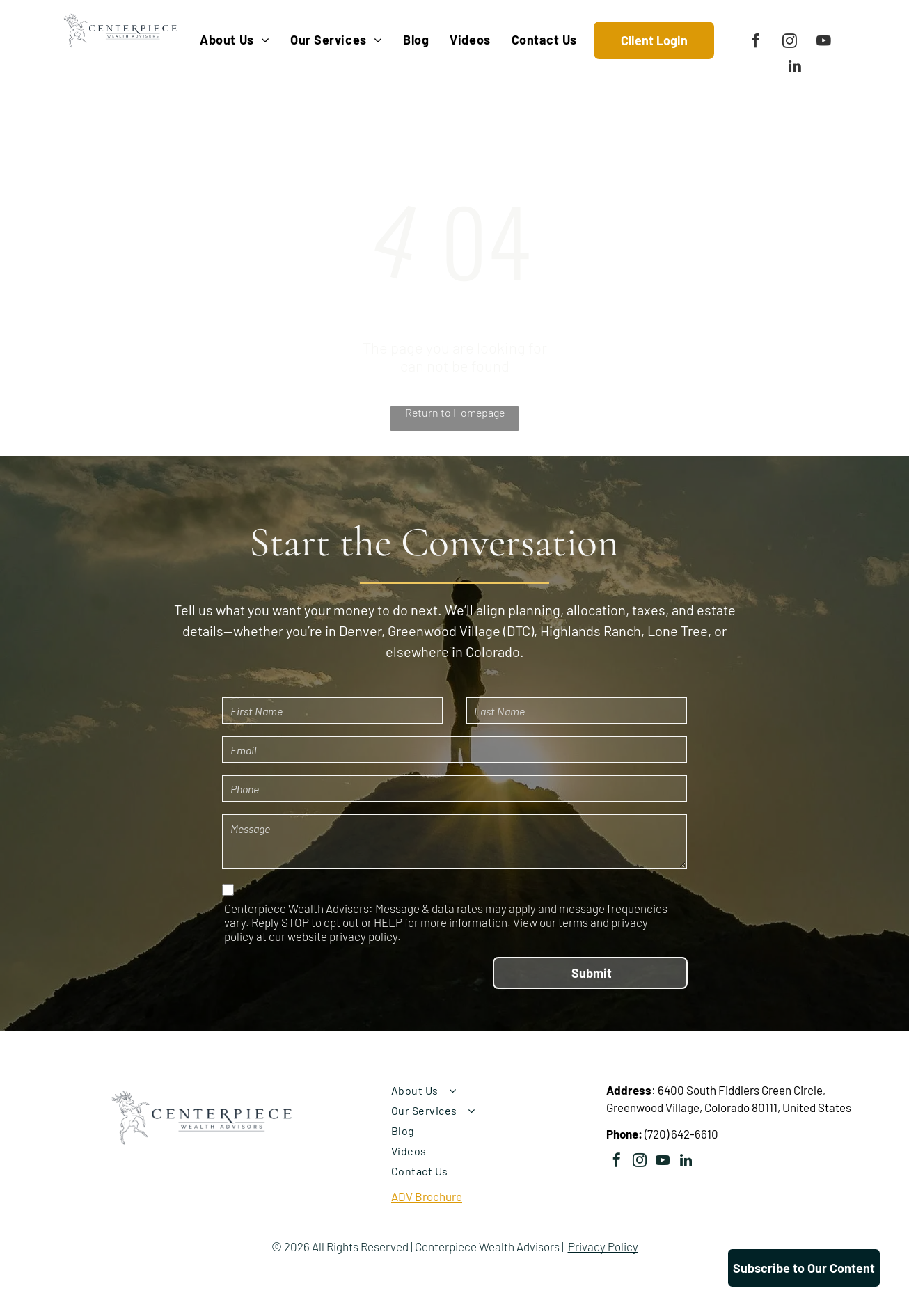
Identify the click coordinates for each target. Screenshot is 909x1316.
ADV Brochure (426, 1196)
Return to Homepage (455, 412)
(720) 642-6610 (681, 1134)
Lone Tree (677, 630)
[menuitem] (234, 40)
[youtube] (824, 42)
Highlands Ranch (590, 630)
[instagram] (789, 42)
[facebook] (755, 42)
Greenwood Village (444, 630)
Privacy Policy (603, 1246)
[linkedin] (794, 67)
